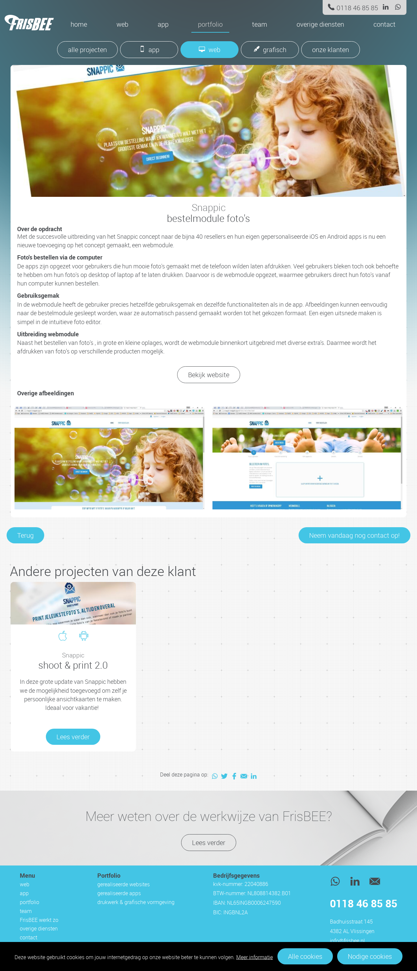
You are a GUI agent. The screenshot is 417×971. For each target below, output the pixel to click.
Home (79, 24)
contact (384, 24)
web (122, 24)
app (163, 24)
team (259, 24)
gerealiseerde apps (119, 893)
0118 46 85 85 (357, 7)
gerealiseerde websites (123, 884)
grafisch (274, 49)
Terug (25, 535)
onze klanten (330, 49)
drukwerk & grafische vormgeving (136, 902)
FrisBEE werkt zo (39, 920)
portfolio (210, 24)
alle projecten (87, 49)
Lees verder (208, 842)
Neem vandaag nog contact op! (354, 535)
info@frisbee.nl (347, 940)
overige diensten (320, 24)
